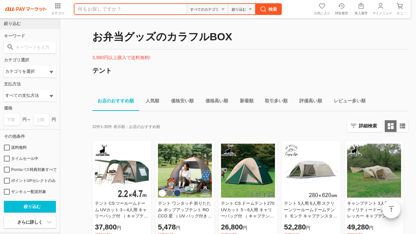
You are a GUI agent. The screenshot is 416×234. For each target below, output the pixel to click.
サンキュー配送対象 (25, 192)
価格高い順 (214, 102)
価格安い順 (180, 102)
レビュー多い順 (347, 102)
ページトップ (391, 209)
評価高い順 (308, 102)
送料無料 (15, 147)
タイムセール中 (21, 159)
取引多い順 (274, 102)
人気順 (149, 102)
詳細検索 (368, 125)
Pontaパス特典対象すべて (30, 170)
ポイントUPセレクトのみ (30, 181)
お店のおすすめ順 (113, 102)
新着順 (244, 102)
